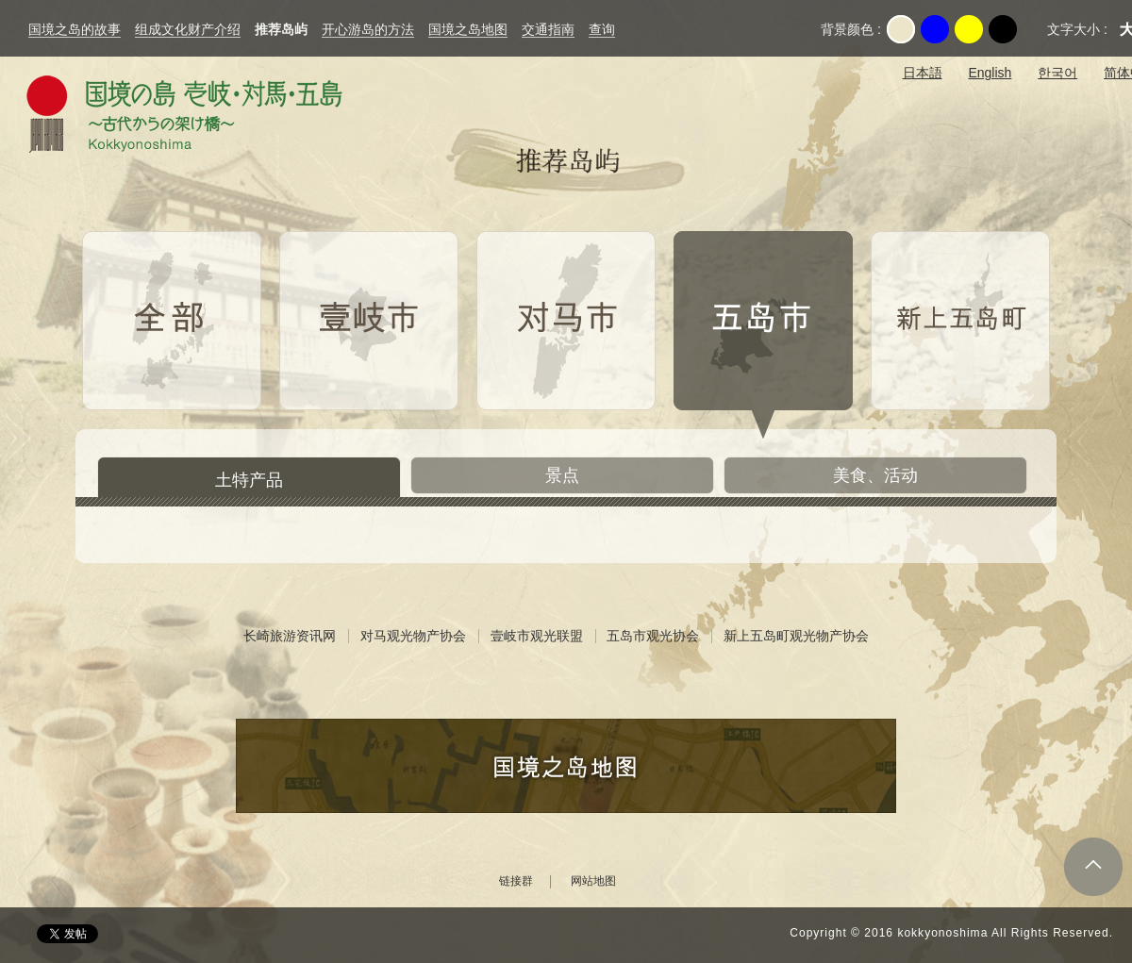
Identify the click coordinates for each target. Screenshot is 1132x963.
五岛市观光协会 (653, 635)
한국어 (1057, 72)
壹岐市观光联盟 (537, 635)
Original (901, 29)
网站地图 (593, 881)
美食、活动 (875, 475)
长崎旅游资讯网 (289, 635)
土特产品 (249, 480)
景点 (562, 475)
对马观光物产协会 (413, 635)
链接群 (516, 881)
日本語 (922, 72)
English (989, 72)
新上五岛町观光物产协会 (796, 635)
